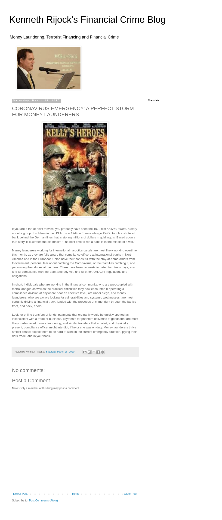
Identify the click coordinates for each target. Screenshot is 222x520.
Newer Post (20, 493)
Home (76, 493)
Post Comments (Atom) (43, 500)
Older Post (130, 493)
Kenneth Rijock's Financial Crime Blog (87, 19)
